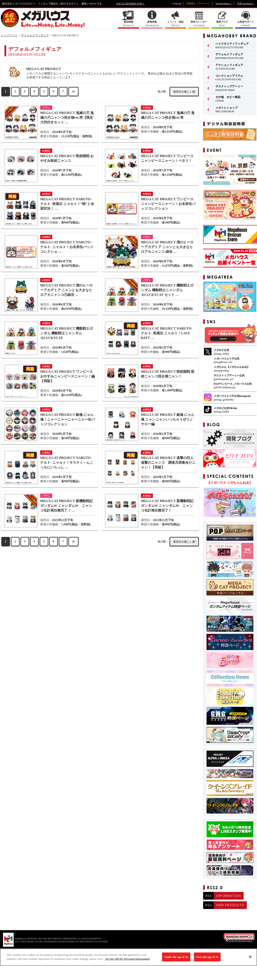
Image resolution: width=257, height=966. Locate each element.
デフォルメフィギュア (35, 35)
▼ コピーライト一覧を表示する (25, 949)
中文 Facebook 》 (245, 3)
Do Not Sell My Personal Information (127, 960)
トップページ (9, 35)
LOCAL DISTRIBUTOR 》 (130, 3)
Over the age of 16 (207, 958)
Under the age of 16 (176, 958)
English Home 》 (224, 3)
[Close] (250, 958)
